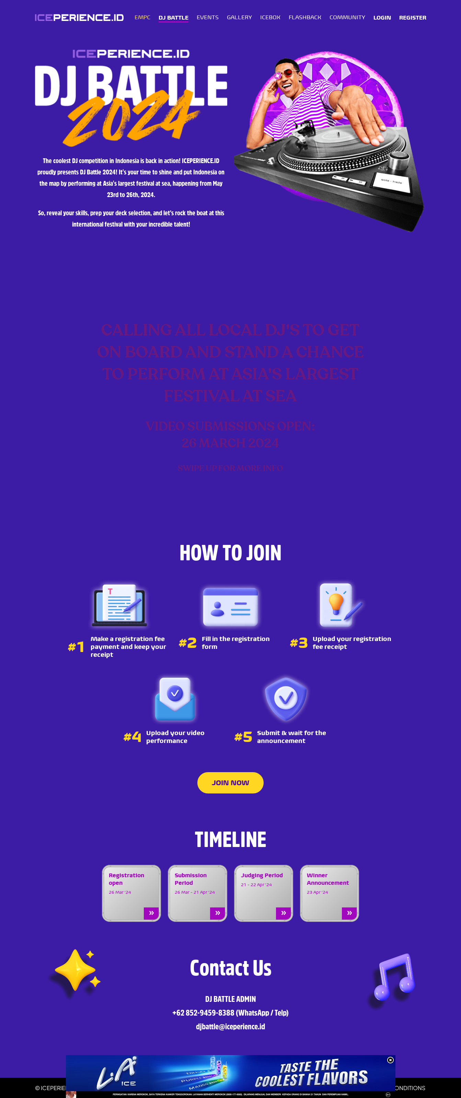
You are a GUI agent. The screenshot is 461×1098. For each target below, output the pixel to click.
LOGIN (382, 17)
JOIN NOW (230, 782)
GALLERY (239, 17)
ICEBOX (270, 17)
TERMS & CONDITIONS (395, 1087)
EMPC (142, 17)
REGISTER (412, 17)
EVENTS (208, 17)
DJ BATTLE (173, 17)
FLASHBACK (305, 17)
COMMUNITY (347, 17)
